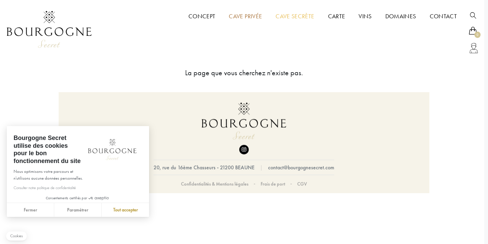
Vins (365, 16)
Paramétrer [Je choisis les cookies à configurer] (77, 210)
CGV (302, 184)
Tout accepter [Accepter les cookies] (125, 210)
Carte (336, 16)
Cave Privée (245, 16)
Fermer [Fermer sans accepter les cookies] (30, 210)
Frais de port (273, 184)
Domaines (400, 16)
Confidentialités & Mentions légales (214, 184)
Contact (443, 16)
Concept (201, 16)
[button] (16, 236)
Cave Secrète (295, 16)
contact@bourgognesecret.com (301, 167)
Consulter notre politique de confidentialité (44, 187)
